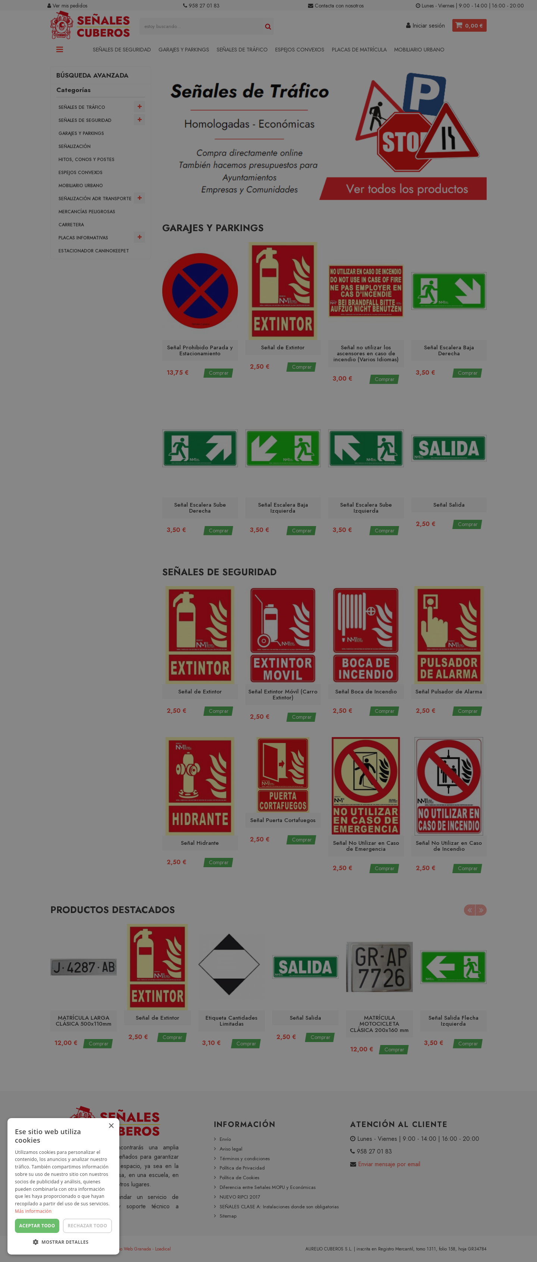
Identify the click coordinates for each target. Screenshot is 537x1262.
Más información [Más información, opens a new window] (33, 1211)
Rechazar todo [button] (87, 1225)
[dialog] (268, 631)
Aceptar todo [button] (37, 1225)
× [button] (111, 1126)
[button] (63, 1242)
